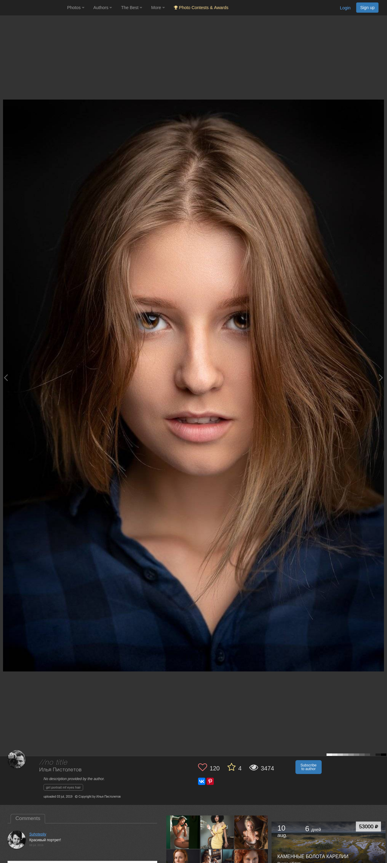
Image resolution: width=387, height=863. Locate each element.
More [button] (158, 7)
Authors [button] (102, 7)
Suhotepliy (37, 834)
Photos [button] (75, 7)
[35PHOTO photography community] (33, 7)
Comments (27, 818)
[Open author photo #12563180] (217, 832)
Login (345, 8)
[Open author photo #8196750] (251, 832)
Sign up (367, 7)
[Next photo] (381, 377)
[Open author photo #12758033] (183, 832)
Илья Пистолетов (60, 770)
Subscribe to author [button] (309, 767)
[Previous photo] (6, 377)
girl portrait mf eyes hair (63, 787)
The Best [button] (131, 7)
